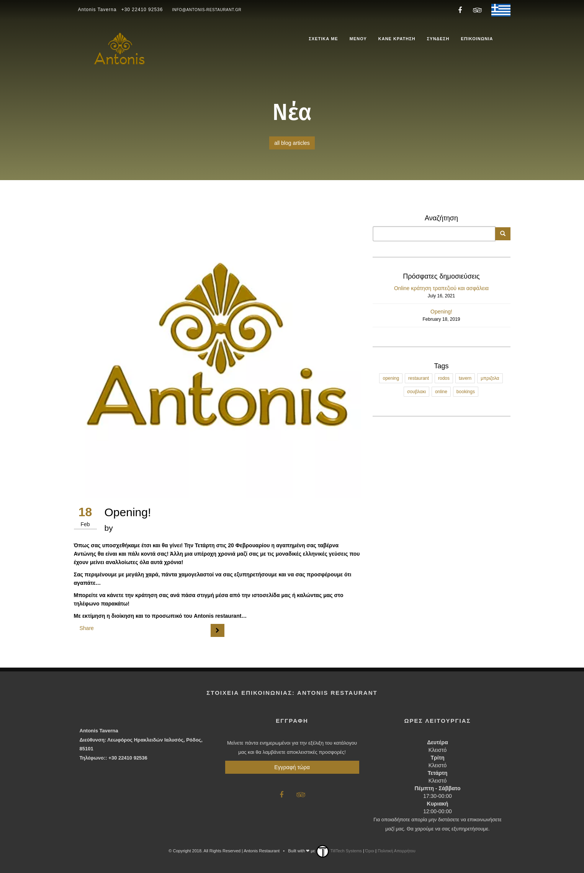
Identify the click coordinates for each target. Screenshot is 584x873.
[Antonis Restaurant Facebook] (460, 10)
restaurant (418, 378)
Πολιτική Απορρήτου (397, 850)
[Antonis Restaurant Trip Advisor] (476, 10)
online (441, 391)
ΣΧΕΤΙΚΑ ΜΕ (323, 38)
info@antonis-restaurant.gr (206, 10)
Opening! (441, 312)
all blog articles (292, 143)
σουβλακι (416, 391)
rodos (444, 378)
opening (391, 378)
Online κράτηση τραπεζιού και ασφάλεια (441, 288)
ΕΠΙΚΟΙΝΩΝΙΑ (477, 38)
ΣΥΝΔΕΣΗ (438, 38)
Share (87, 628)
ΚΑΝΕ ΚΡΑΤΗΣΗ (397, 38)
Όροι (369, 850)
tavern (465, 378)
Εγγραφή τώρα (291, 767)
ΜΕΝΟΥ (358, 38)
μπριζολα (490, 378)
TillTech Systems (339, 850)
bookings (465, 391)
